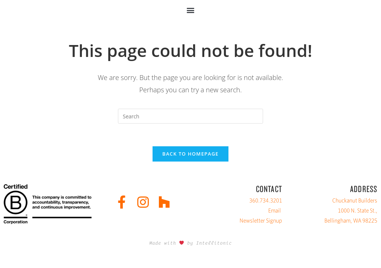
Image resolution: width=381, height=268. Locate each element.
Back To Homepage (190, 153)
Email (274, 210)
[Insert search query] (190, 116)
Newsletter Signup (261, 220)
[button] (191, 10)
